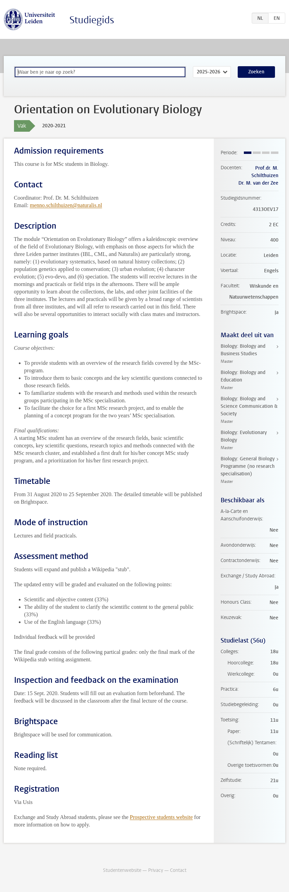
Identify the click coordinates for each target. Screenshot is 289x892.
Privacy (155, 870)
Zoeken (256, 72)
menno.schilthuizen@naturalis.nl (66, 205)
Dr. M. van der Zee (258, 183)
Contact (178, 870)
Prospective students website (161, 817)
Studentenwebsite (122, 870)
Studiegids (91, 20)
